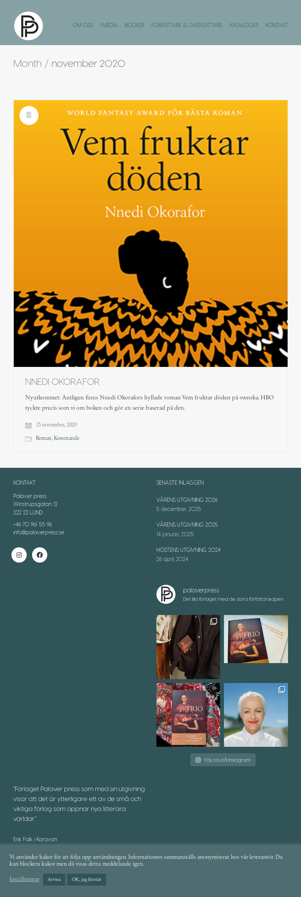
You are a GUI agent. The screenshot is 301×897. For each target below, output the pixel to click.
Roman (44, 438)
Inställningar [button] (24, 879)
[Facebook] (39, 555)
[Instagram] (19, 555)
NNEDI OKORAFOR (62, 381)
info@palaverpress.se (38, 532)
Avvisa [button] (54, 879)
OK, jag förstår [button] (86, 879)
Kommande (66, 438)
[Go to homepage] (28, 26)
